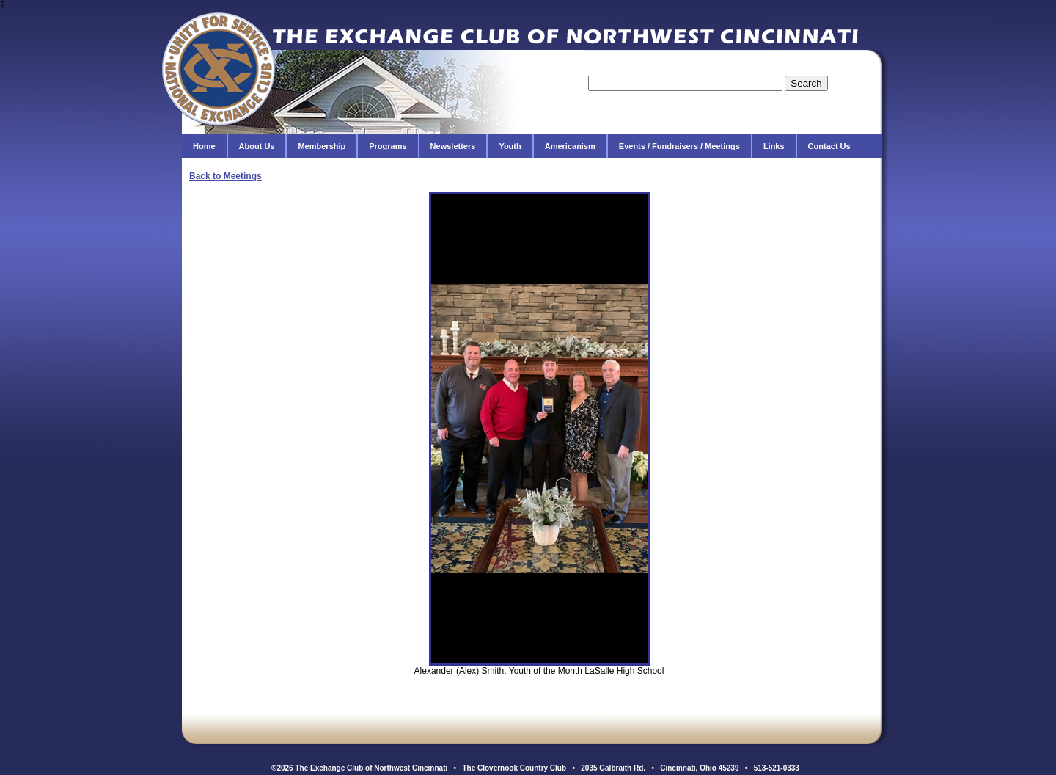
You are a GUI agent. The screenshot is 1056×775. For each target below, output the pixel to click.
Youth (510, 146)
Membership (321, 146)
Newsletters (453, 146)
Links (774, 146)
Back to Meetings (225, 176)
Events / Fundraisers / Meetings (679, 146)
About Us (257, 146)
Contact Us (829, 146)
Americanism (570, 146)
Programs (387, 146)
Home (204, 146)
